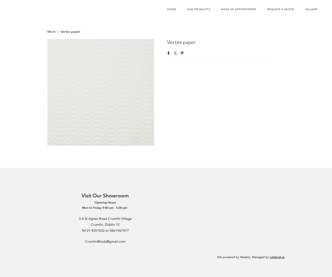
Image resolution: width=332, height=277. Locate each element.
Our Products (198, 9)
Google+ (189, 54)
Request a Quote (280, 9)
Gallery (311, 9)
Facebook (169, 54)
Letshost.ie (277, 257)
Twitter (176, 54)
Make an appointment (238, 9)
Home (171, 9)
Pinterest (182, 54)
